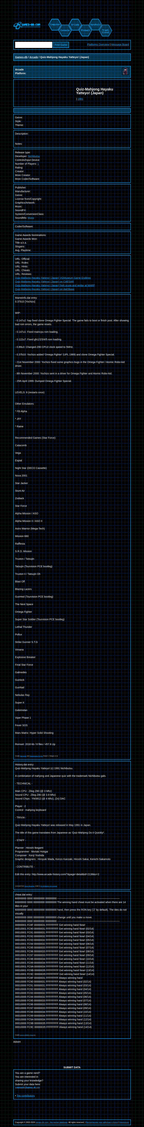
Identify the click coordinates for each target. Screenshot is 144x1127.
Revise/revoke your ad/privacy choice (102, 1122)
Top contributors (26, 1095)
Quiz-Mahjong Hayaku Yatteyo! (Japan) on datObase (44, 289)
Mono (31, 217)
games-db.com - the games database (52, 1122)
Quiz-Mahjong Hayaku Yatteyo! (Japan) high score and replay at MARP (55, 285)
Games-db (21, 57)
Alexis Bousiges (30, 886)
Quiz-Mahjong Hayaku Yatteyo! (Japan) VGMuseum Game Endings (53, 277)
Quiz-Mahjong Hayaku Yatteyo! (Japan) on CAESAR (44, 281)
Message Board (120, 44)
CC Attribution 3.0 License (48, 886)
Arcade (33, 57)
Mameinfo (23, 756)
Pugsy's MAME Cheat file (27, 1035)
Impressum (124, 1122)
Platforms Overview (98, 44)
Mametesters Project (36, 756)
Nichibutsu (34, 156)
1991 (80, 98)
